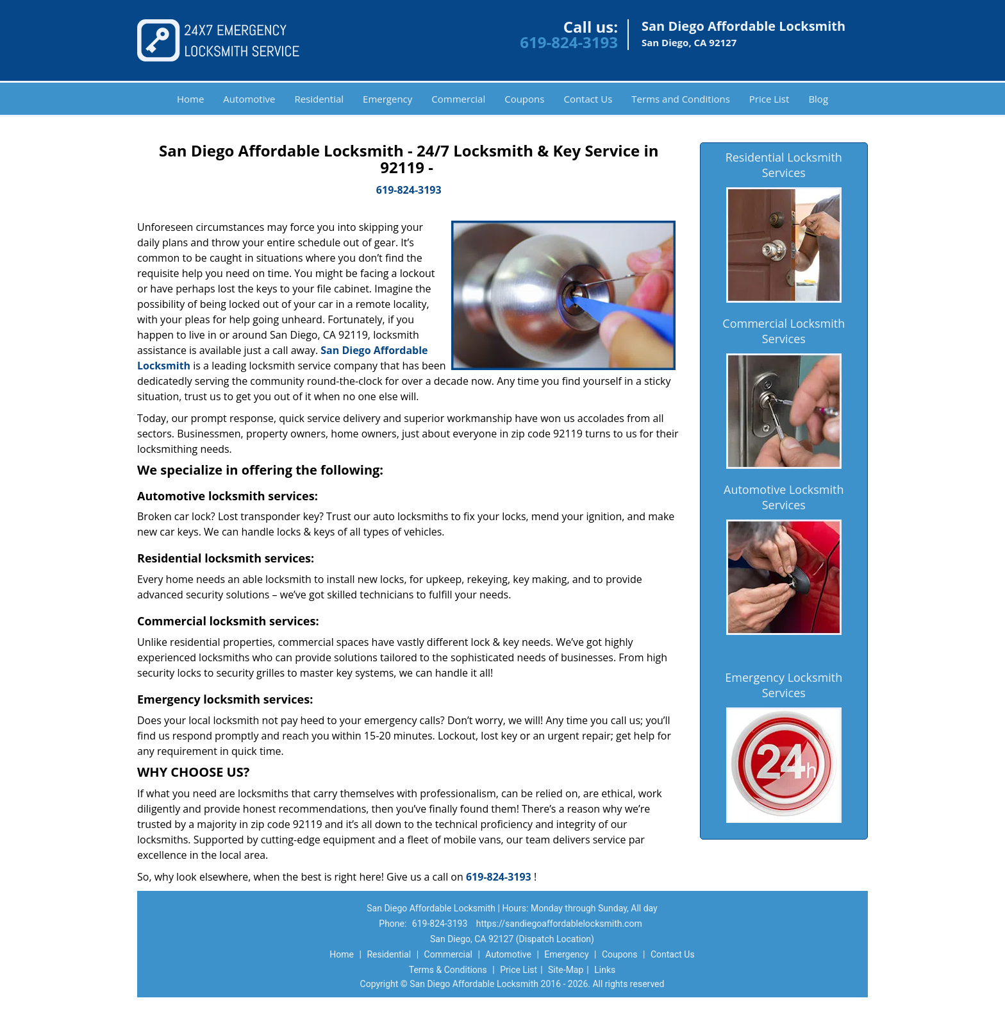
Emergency (387, 98)
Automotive (249, 98)
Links (604, 970)
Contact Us (587, 98)
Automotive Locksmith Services (783, 497)
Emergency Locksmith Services (783, 685)
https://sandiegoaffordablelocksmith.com (559, 923)
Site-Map (565, 970)
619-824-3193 (569, 42)
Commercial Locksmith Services (783, 331)
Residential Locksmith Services (784, 164)
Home (190, 98)
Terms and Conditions (680, 98)
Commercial (458, 98)
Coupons (524, 98)
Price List (769, 98)
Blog (818, 98)
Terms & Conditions (448, 970)
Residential (319, 98)
